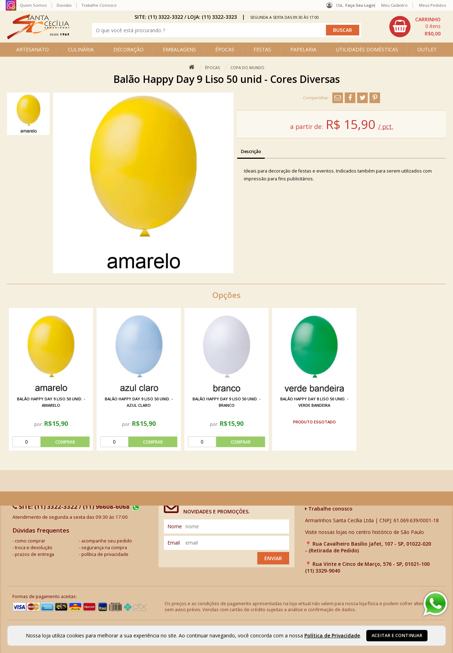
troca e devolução (33, 548)
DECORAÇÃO (128, 49)
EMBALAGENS (179, 49)
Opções (226, 294)
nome (174, 526)
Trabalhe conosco (328, 508)
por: (39, 424)
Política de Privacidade (332, 635)
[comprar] (51, 442)
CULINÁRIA (81, 49)
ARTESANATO (32, 49)
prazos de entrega (34, 554)
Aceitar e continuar (397, 635)
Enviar (273, 558)
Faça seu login (360, 5)
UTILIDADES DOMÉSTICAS (367, 49)
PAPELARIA (303, 49)
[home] (38, 37)
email (173, 542)
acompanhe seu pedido (106, 541)
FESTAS (262, 49)
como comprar (30, 541)
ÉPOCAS (224, 49)
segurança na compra (104, 548)
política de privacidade (104, 554)
